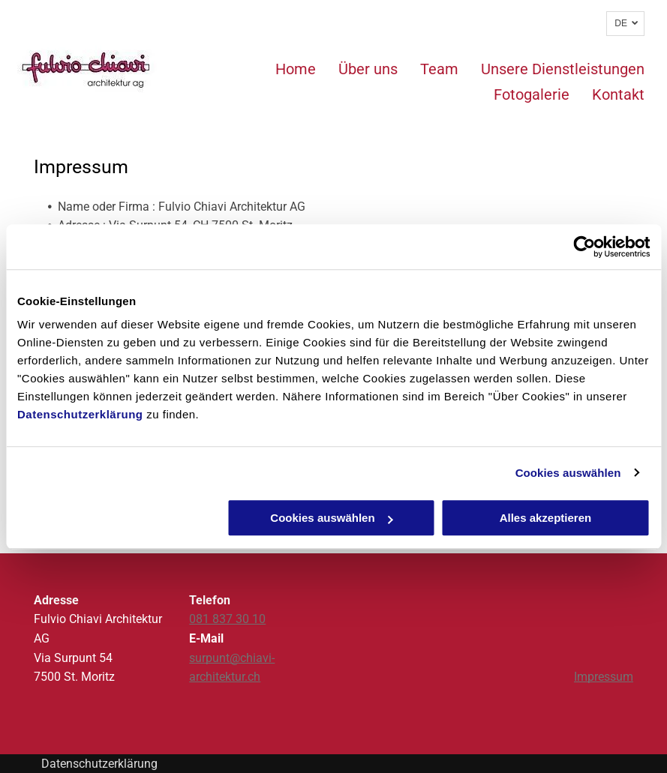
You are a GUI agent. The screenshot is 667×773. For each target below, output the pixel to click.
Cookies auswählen (568, 472)
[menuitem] (284, 69)
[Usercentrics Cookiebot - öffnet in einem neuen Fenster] (584, 246)
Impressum (603, 677)
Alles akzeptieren (546, 517)
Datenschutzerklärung (80, 414)
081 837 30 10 (227, 619)
